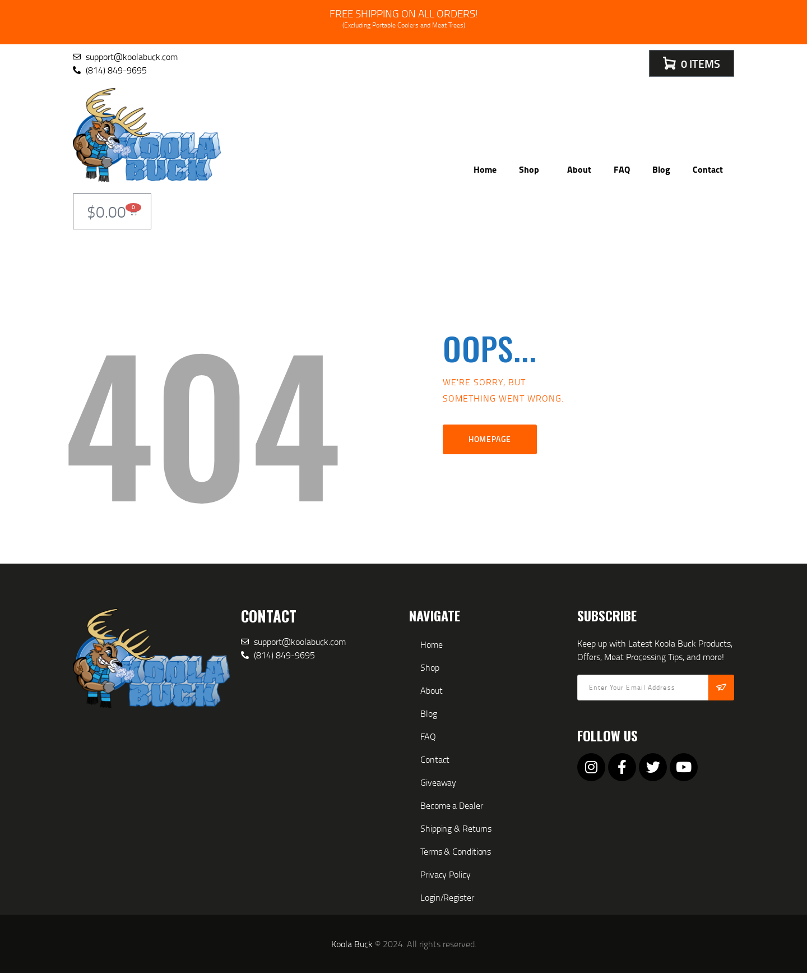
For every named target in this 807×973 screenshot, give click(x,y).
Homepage (490, 439)
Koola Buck (352, 944)
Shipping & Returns (455, 828)
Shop (532, 169)
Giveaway (438, 782)
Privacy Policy (445, 874)
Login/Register (447, 897)
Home (485, 169)
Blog (661, 169)
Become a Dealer (451, 805)
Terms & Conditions (455, 851)
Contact (708, 169)
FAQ (622, 169)
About (579, 169)
